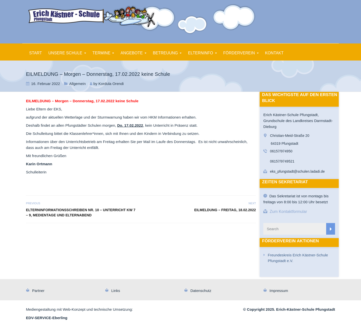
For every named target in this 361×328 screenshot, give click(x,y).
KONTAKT (274, 53)
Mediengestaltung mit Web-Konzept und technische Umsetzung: (79, 309)
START (35, 53)
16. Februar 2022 (45, 84)
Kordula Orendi (111, 84)
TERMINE (101, 53)
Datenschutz (200, 290)
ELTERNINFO (200, 53)
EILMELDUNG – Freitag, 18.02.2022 (225, 210)
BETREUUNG (165, 53)
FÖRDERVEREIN (239, 53)
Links (115, 290)
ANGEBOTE (132, 53)
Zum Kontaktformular (288, 211)
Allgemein (77, 84)
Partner (38, 290)
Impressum (279, 290)
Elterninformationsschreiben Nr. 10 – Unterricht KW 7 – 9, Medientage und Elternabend (80, 212)
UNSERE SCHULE (65, 53)
